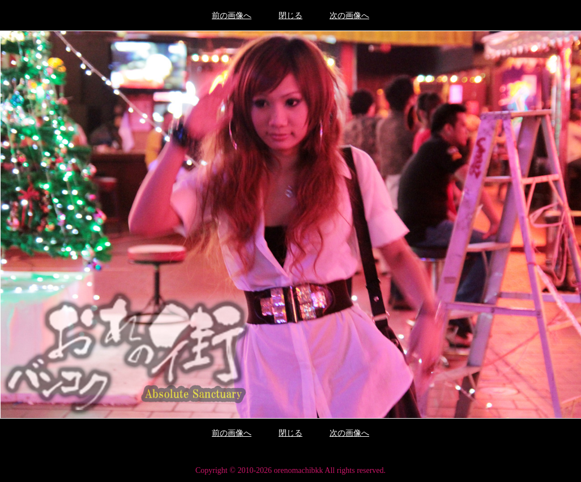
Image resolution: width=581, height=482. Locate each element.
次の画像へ (349, 15)
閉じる (290, 15)
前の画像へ (231, 15)
